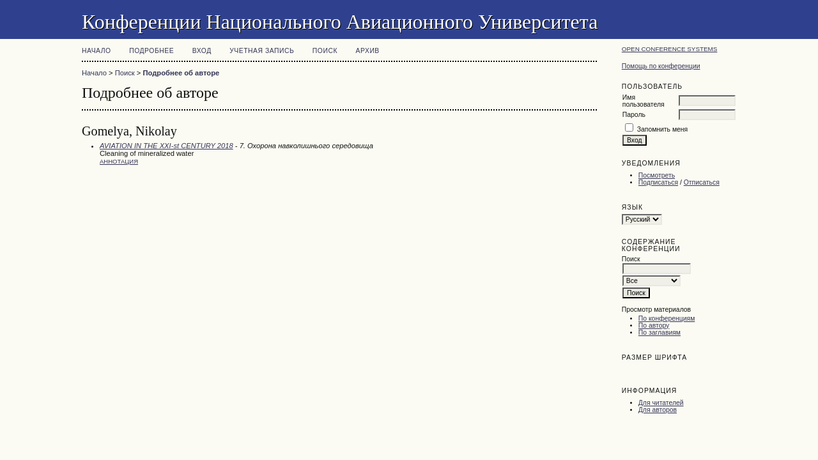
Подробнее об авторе (181, 73)
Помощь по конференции (661, 66)
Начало (96, 50)
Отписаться (702, 182)
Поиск (325, 50)
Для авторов (657, 409)
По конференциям (666, 318)
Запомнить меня (662, 129)
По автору (653, 325)
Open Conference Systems (670, 48)
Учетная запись (261, 50)
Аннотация (119, 161)
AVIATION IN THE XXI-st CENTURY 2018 (166, 146)
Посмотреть (656, 175)
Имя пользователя (643, 101)
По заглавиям (659, 332)
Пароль (633, 114)
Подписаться (658, 182)
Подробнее (151, 50)
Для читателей (661, 402)
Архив (368, 50)
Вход (202, 50)
